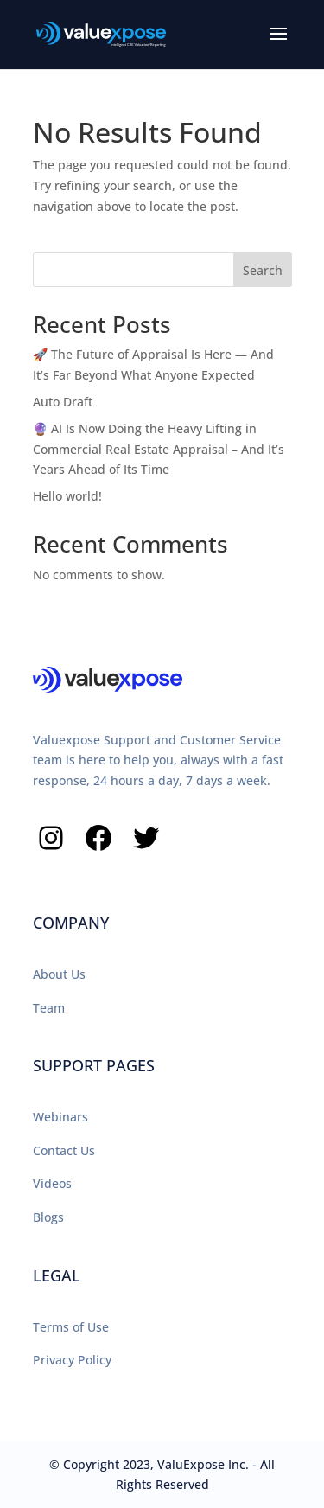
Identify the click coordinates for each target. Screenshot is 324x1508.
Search (263, 270)
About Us (59, 974)
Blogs (48, 1217)
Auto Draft (62, 401)
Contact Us (64, 1150)
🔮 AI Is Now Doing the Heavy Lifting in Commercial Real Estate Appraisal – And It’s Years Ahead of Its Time (158, 449)
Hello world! (67, 496)
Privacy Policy (72, 1359)
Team (49, 1008)
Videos (52, 1183)
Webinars (60, 1117)
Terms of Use (71, 1327)
